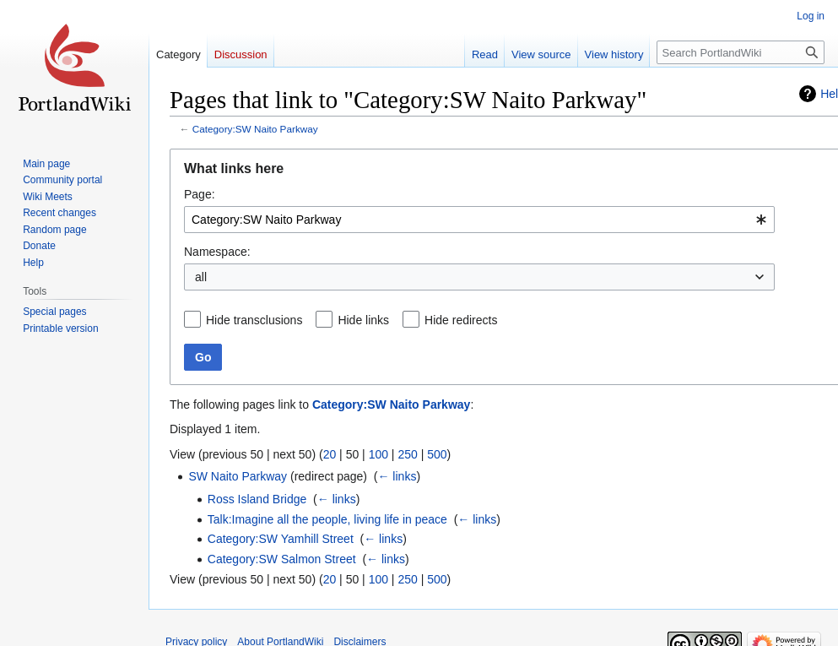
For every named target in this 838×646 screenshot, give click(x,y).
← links (396, 476)
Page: (199, 194)
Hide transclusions (254, 320)
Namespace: (217, 251)
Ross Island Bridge (257, 499)
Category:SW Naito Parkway (255, 128)
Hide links (363, 320)
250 (407, 454)
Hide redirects (460, 320)
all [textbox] (201, 277)
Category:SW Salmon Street (282, 559)
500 (436, 454)
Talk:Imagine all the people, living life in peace (327, 519)
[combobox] (479, 219)
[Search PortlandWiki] (740, 52)
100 (378, 454)
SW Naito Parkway (237, 476)
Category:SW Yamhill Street (281, 539)
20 (330, 454)
